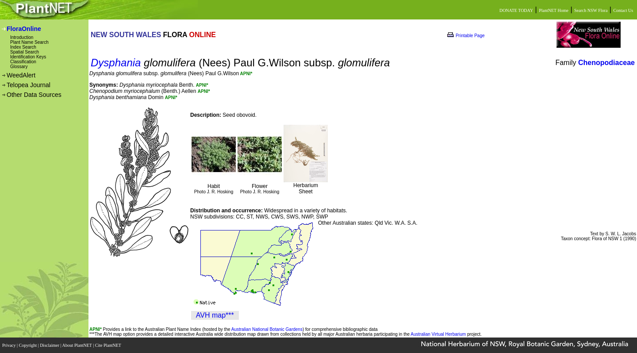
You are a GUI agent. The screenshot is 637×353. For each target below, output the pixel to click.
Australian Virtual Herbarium (438, 334)
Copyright (28, 345)
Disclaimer (50, 345)
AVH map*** (215, 315)
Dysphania (116, 63)
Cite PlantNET (108, 345)
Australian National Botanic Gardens (267, 329)
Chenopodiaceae (606, 62)
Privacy (9, 345)
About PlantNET (77, 345)
